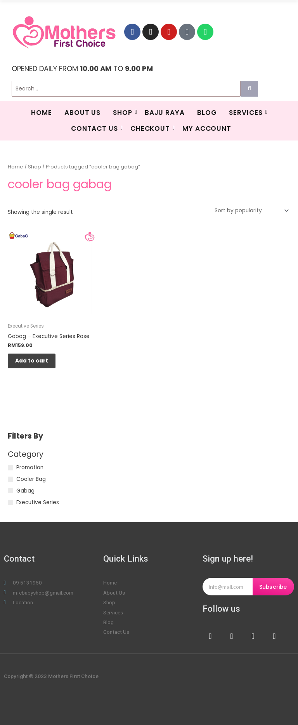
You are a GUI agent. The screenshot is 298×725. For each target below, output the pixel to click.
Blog (207, 112)
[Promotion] (10, 468)
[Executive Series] (10, 502)
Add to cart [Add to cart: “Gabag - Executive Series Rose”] (32, 360)
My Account (206, 128)
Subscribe (273, 587)
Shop (123, 112)
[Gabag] (10, 491)
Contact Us (95, 128)
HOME (41, 112)
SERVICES (246, 112)
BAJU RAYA (165, 112)
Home (15, 166)
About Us (82, 112)
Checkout (151, 128)
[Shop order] (250, 210)
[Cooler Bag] (10, 479)
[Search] (126, 89)
